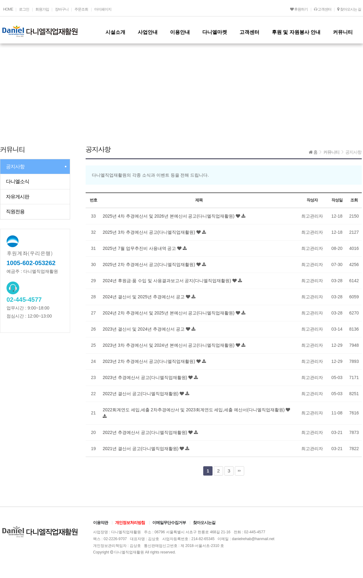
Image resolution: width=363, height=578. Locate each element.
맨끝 (239, 471)
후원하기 (299, 9)
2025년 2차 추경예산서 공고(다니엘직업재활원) (149, 264)
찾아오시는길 (204, 522)
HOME (8, 9)
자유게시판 (17, 196)
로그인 (24, 9)
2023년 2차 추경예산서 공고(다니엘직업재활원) (149, 361)
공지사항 (15, 166)
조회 (353, 200)
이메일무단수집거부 (169, 522)
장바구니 (62, 9)
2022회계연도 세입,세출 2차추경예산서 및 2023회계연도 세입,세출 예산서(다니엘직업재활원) (194, 409)
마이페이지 (102, 9)
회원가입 (42, 9)
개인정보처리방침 (130, 522)
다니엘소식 (17, 181)
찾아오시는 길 (349, 9)
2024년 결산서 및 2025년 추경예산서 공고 (144, 296)
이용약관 (100, 522)
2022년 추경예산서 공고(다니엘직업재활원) (145, 432)
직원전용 (15, 211)
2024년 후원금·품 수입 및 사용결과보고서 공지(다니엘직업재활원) (167, 280)
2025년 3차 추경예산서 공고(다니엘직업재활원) (149, 232)
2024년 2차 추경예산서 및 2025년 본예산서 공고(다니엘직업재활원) (169, 312)
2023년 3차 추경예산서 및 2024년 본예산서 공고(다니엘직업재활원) (169, 345)
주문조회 (81, 9)
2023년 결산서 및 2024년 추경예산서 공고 (144, 329)
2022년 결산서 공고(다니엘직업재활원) (141, 393)
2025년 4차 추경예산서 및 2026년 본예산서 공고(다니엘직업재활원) (169, 216)
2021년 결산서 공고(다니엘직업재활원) (141, 448)
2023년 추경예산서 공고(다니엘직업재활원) (145, 377)
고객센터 (322, 9)
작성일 (336, 200)
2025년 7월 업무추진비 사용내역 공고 (140, 248)
